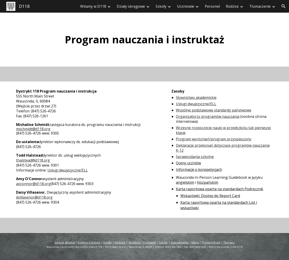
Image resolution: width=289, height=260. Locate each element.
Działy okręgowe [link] (131, 6)
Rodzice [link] (232, 6)
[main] (144, 40)
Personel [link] (212, 6)
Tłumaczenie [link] (260, 6)
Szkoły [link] (161, 6)
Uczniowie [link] (185, 6)
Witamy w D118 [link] (93, 6)
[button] (283, 6)
